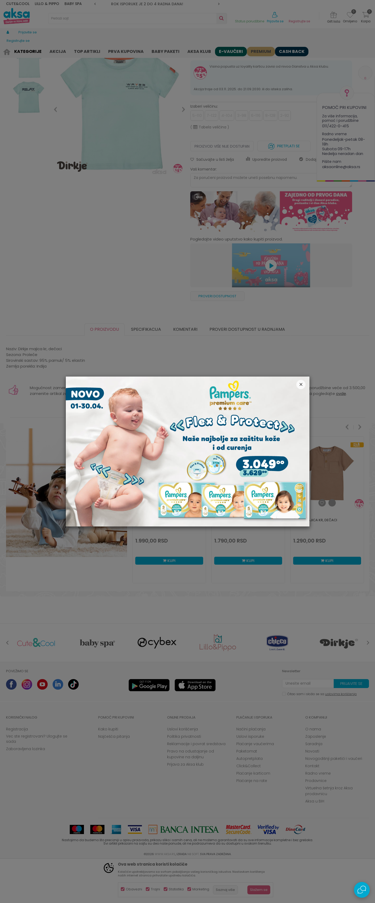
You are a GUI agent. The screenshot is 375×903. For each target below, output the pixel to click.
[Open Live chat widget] (362, 890)
